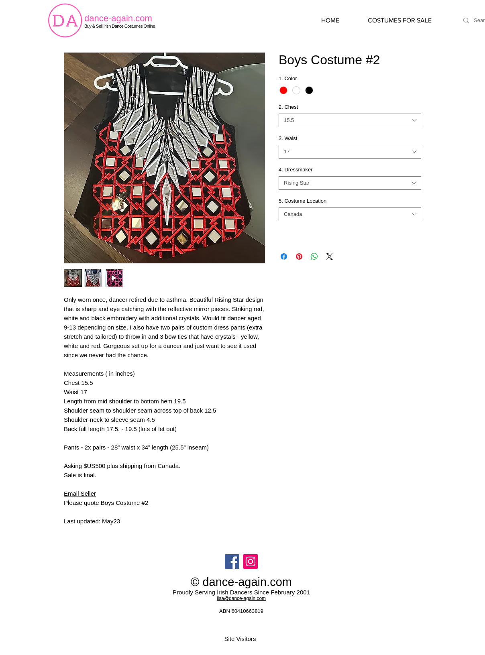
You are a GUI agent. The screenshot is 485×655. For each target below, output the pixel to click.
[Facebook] (232, 561)
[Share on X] (329, 256)
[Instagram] (250, 561)
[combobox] (350, 120)
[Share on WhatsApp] (314, 256)
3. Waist (288, 138)
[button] (408, 20)
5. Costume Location (302, 201)
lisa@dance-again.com (241, 598)
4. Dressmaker (296, 170)
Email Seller (80, 493)
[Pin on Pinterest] (299, 256)
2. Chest (288, 107)
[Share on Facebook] (284, 256)
